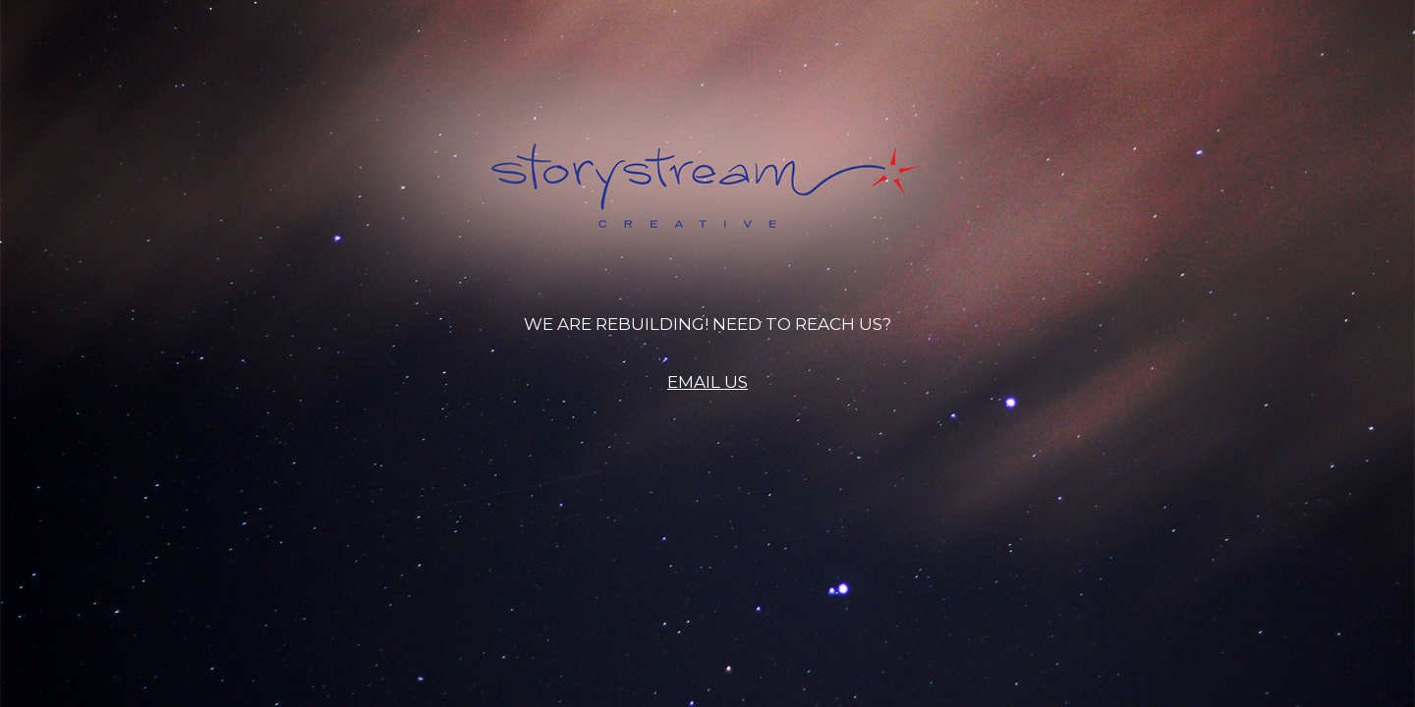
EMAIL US (707, 382)
